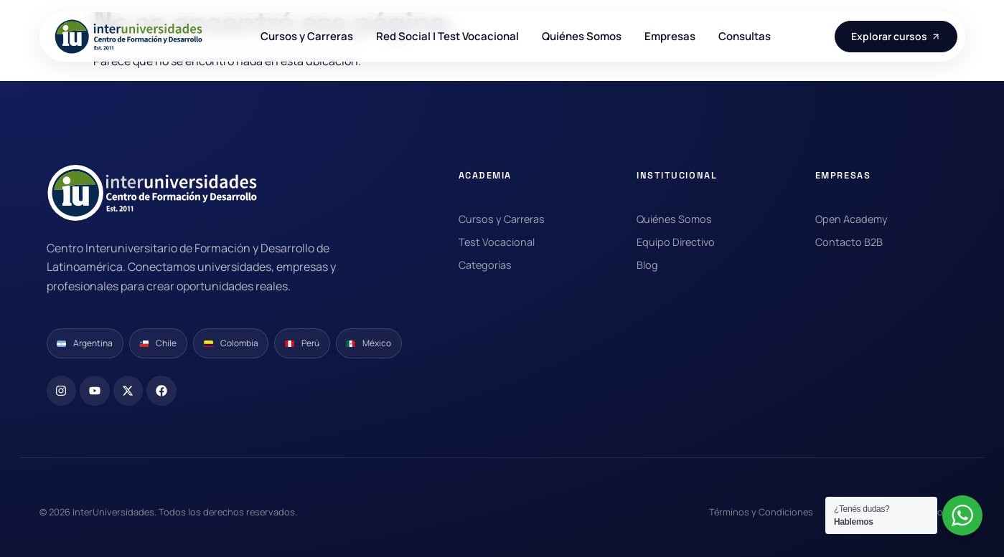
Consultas (744, 36)
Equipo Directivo (676, 242)
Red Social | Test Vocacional (447, 36)
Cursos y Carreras (307, 36)
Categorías (485, 265)
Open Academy (851, 219)
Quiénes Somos (581, 36)
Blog (647, 265)
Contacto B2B (849, 242)
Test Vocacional (497, 242)
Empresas (669, 36)
